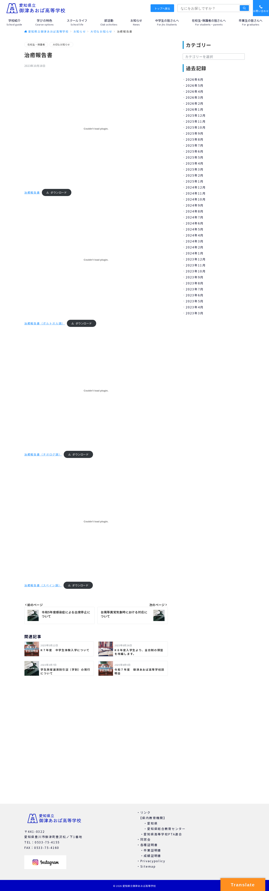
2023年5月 (195, 301)
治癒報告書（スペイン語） (42, 585)
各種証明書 (149, 845)
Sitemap (148, 866)
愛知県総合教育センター (166, 828)
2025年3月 (195, 169)
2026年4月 (195, 91)
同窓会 (145, 839)
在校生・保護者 (36, 44)
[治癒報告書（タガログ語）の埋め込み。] (96, 390)
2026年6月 (195, 79)
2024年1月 (195, 253)
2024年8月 (195, 211)
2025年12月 (196, 115)
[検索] (244, 8)
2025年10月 (196, 127)
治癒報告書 (32, 192)
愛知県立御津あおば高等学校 (139, 886)
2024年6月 (195, 223)
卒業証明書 (152, 850)
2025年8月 (195, 139)
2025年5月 (195, 157)
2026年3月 (195, 97)
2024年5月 (195, 229)
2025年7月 (195, 145)
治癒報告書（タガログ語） (43, 454)
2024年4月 (195, 235)
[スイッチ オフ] (261, 8)
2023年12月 (196, 259)
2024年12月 (196, 187)
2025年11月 (196, 121)
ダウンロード (58, 192)
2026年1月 (195, 109)
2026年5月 (195, 85)
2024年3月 (195, 241)
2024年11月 (196, 193)
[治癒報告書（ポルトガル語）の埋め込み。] (96, 260)
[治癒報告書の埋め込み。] (96, 129)
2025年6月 (195, 151)
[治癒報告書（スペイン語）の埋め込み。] (96, 521)
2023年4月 (195, 307)
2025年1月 (195, 181)
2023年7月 (195, 289)
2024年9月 (195, 205)
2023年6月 (195, 295)
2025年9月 (195, 133)
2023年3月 (195, 313)
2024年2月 (195, 247)
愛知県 (152, 823)
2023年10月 (196, 271)
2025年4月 (195, 163)
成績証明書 (152, 855)
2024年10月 (196, 199)
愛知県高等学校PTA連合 (163, 834)
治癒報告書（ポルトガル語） (44, 323)
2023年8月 (195, 283)
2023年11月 (196, 265)
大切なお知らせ (61, 44)
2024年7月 (195, 217)
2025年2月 (195, 175)
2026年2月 (195, 103)
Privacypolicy (152, 861)
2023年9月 (195, 277)
